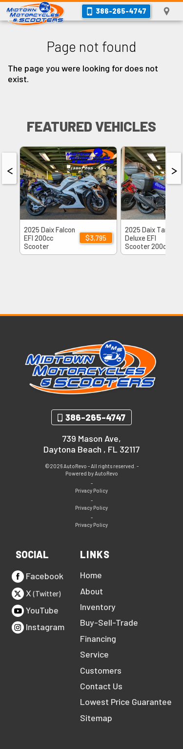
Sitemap (96, 717)
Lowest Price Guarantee (126, 701)
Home (91, 574)
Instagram (38, 627)
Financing (98, 638)
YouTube (35, 611)
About (91, 591)
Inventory (98, 606)
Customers (101, 670)
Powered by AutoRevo (91, 473)
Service (94, 654)
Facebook (37, 576)
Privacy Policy (91, 490)
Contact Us (101, 686)
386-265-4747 (95, 417)
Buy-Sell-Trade (109, 622)
